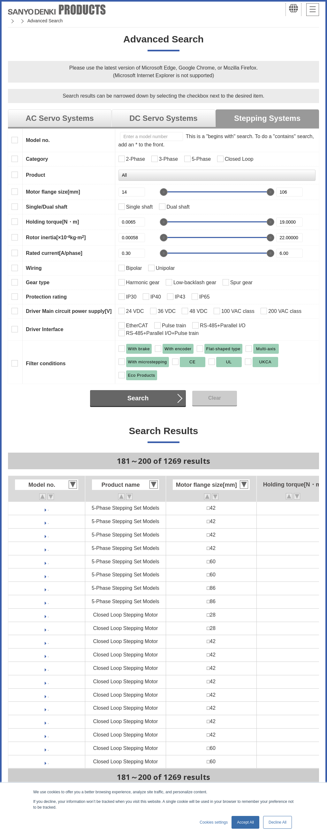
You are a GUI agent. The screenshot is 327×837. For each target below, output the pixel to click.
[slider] (163, 192)
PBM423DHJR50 (48, 681)
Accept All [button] (245, 822)
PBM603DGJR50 (48, 761)
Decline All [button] (277, 822)
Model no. (38, 140)
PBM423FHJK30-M (48, 734)
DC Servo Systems (163, 118)
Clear (214, 398)
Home (14, 20)
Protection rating (46, 297)
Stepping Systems (267, 118)
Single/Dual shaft (46, 207)
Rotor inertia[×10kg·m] (56, 237)
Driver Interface (44, 329)
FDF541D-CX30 (48, 508)
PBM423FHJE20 (48, 721)
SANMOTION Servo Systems (58, 20)
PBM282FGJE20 (48, 628)
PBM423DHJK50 (48, 668)
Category (37, 159)
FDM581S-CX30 (48, 601)
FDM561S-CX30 (48, 574)
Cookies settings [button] (214, 822)
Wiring (34, 268)
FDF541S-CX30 (48, 534)
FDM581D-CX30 (48, 588)
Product (35, 175)
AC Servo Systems (60, 118)
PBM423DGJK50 (48, 641)
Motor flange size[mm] (53, 192)
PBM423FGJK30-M (48, 708)
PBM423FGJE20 (48, 695)
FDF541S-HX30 (48, 548)
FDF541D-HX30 (48, 521)
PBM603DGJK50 (48, 748)
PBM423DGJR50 (48, 654)
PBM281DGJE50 (48, 615)
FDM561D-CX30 (48, 561)
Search (138, 398)
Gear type (37, 282)
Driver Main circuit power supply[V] (69, 311)
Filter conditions (45, 363)
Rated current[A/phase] (54, 253)
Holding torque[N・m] (52, 222)
